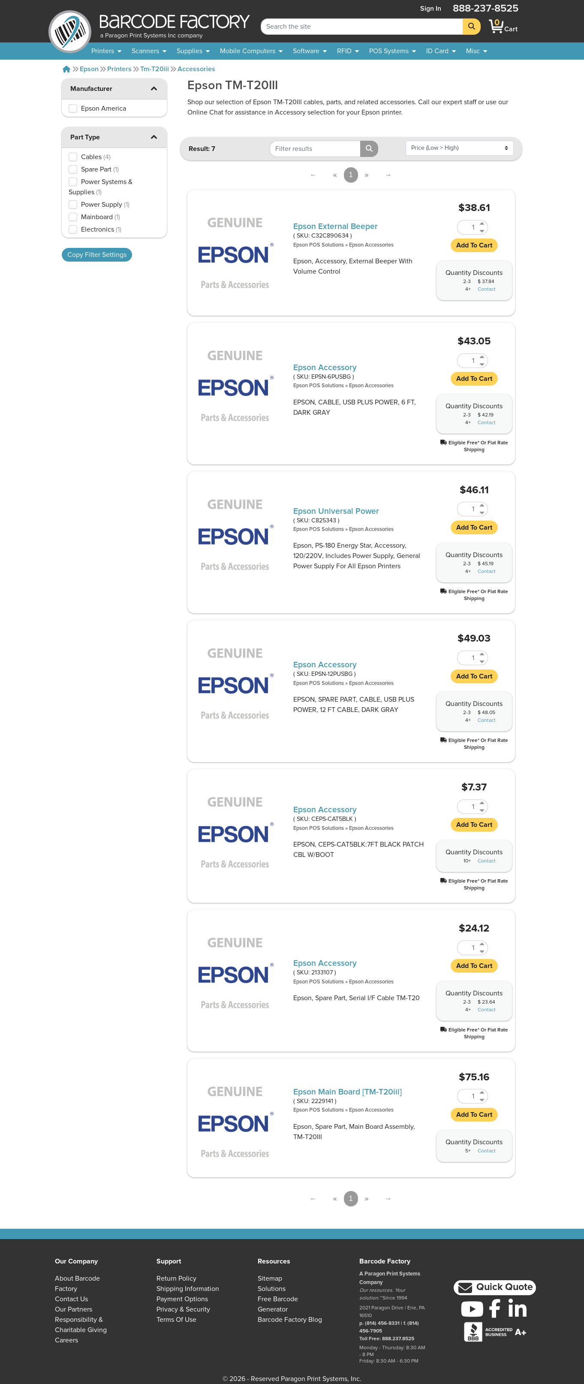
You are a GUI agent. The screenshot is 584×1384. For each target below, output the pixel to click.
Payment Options (182, 1299)
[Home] (66, 69)
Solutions (272, 1288)
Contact (487, 289)
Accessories (196, 69)
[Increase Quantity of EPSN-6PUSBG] (482, 357)
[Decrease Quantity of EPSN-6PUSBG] (482, 364)
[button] (154, 88)
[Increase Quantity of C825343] (482, 505)
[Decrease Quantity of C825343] (482, 512)
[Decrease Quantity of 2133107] (482, 951)
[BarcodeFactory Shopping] (496, 26)
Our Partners (73, 1309)
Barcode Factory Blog (290, 1319)
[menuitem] (106, 51)
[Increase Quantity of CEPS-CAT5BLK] (482, 803)
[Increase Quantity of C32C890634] (482, 223)
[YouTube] (471, 1309)
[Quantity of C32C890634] (467, 227)
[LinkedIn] (517, 1309)
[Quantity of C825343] (467, 509)
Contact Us (71, 1299)
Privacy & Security (183, 1309)
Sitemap (270, 1278)
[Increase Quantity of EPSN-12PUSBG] (482, 654)
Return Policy (176, 1278)
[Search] (472, 26)
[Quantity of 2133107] (467, 948)
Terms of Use (176, 1319)
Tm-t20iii (154, 69)
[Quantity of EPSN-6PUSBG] (467, 360)
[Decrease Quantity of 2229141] (482, 1100)
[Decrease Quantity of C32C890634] (482, 231)
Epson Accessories (371, 245)
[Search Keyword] (362, 26)
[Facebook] (494, 1308)
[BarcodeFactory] (69, 26)
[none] (476, 51)
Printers (119, 69)
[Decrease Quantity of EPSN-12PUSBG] (482, 661)
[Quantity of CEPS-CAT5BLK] (467, 806)
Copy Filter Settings (96, 254)
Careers (66, 1340)
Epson (89, 69)
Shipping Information (188, 1288)
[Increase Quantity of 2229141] (482, 1092)
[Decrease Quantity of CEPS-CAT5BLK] (482, 810)
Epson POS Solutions (318, 245)
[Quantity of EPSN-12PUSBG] (467, 658)
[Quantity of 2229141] (467, 1096)
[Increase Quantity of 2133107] (482, 944)
